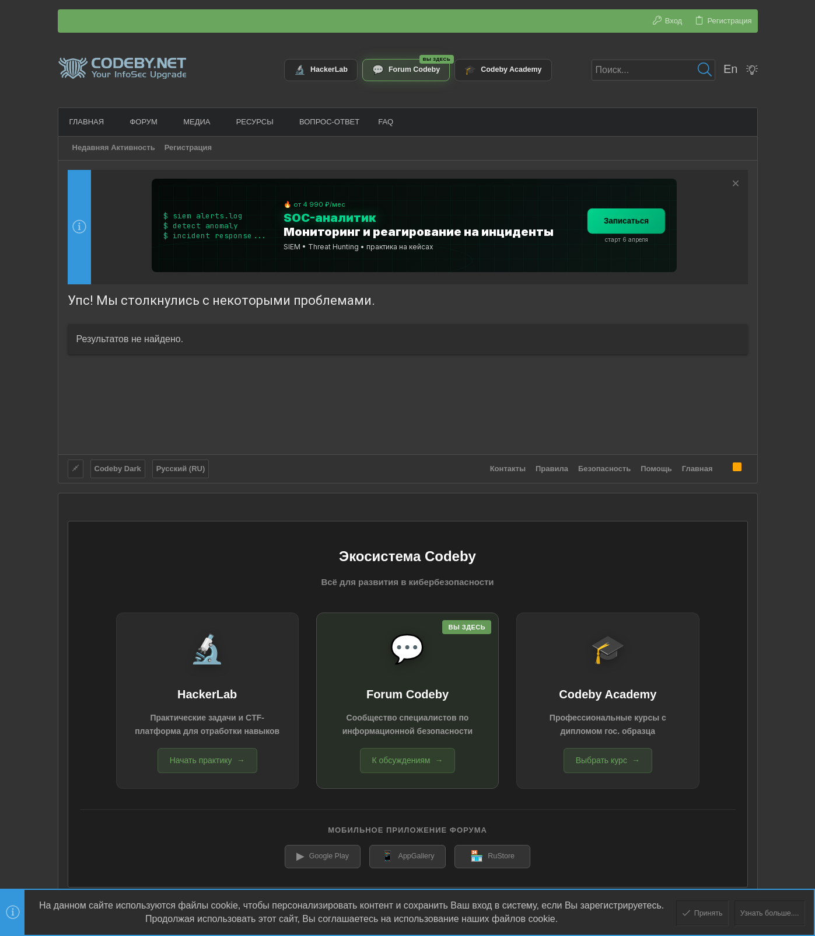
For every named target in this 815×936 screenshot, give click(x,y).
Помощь (656, 466)
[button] (110, 121)
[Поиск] (653, 70)
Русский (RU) (180, 466)
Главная (697, 466)
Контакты (508, 466)
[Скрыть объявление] (734, 185)
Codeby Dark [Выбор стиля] (118, 466)
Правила (552, 466)
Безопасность (604, 466)
